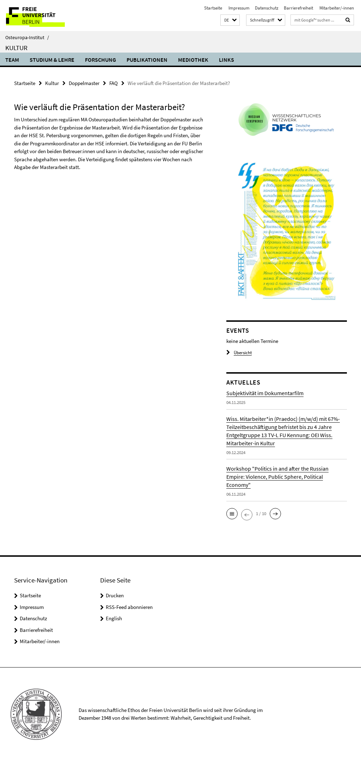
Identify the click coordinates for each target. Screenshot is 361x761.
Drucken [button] (115, 595)
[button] (230, 20)
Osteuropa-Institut (27, 37)
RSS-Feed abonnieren (129, 607)
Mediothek (193, 59)
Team (12, 59)
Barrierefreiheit (298, 8)
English (114, 618)
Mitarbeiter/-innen (336, 8)
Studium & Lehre (52, 59)
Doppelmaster (84, 83)
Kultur (16, 47)
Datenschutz (267, 8)
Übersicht (239, 353)
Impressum (238, 8)
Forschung (100, 59)
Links (226, 59)
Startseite (213, 8)
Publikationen (147, 59)
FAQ (113, 83)
